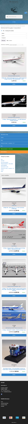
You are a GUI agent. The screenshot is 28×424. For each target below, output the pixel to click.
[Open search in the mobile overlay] (14, 16)
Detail (14, 84)
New (2, 159)
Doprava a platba (4, 404)
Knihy (2, 140)
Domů (2, 25)
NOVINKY (2, 160)
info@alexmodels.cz (14, 1)
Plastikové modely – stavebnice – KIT (7, 143)
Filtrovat (3, 40)
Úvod (2, 401)
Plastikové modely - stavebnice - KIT (7, 168)
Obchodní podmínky (4, 403)
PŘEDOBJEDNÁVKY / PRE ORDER (7, 148)
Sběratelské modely (4, 134)
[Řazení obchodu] (16, 45)
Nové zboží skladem (4, 162)
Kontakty (2, 406)
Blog (1, 146)
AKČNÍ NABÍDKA (4, 151)
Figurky (2, 137)
